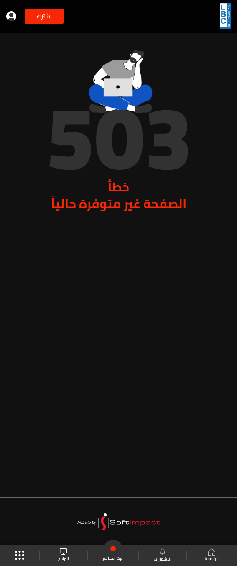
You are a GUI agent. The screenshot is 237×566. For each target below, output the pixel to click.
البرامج (63, 555)
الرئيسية (212, 555)
